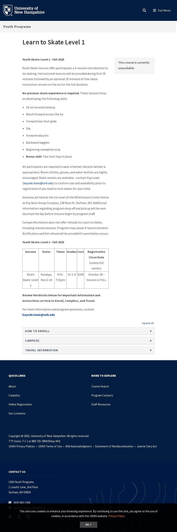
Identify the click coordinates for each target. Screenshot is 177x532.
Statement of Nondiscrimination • (115, 446)
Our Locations (17, 413)
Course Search (100, 386)
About (12, 386)
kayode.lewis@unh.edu (38, 183)
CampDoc (14, 395)
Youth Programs (17, 26)
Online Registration (20, 404)
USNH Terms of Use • (51, 446)
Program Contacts (102, 395)
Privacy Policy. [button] (116, 516)
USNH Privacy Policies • (23, 446)
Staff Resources (101, 404)
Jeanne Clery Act (147, 446)
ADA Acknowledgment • (79, 446)
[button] (148, 323)
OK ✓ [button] (88, 524)
